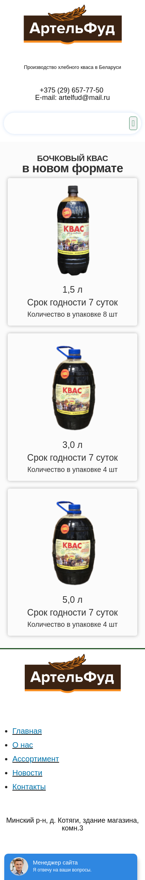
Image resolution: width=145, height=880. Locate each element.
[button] (133, 123)
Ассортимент (35, 759)
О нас (22, 745)
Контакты (29, 786)
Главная (27, 731)
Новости (27, 772)
